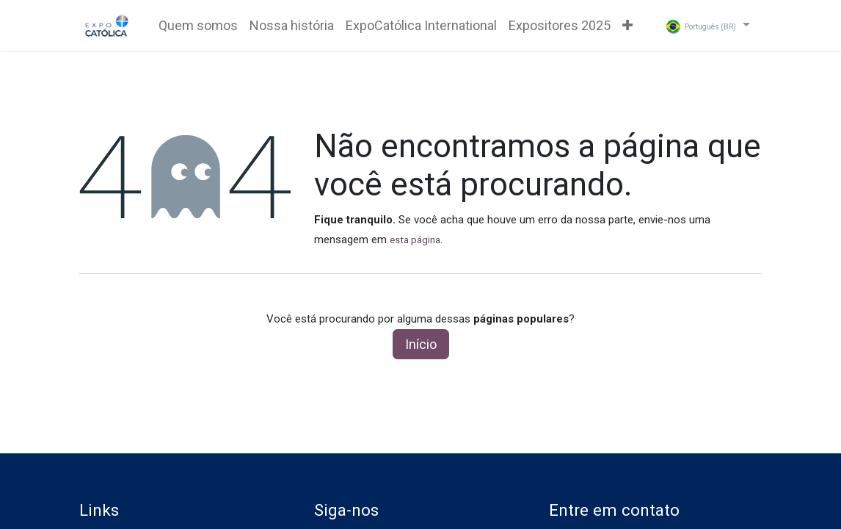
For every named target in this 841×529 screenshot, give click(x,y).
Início (421, 344)
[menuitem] (198, 25)
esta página (415, 239)
